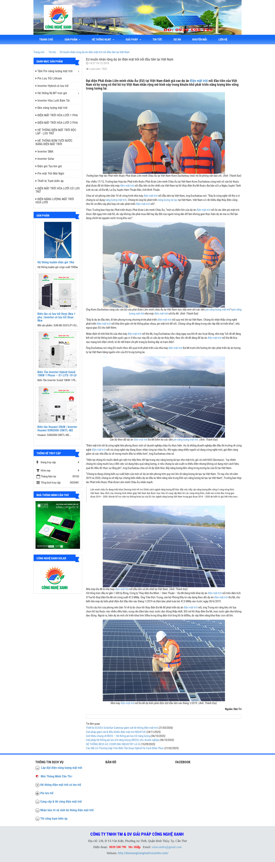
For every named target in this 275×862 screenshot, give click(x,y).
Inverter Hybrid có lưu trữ (52, 86)
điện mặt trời (199, 81)
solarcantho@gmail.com (167, 847)
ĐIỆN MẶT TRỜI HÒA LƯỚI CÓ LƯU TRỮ (58, 190)
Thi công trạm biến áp (53, 818)
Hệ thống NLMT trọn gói (51, 93)
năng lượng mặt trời (116, 200)
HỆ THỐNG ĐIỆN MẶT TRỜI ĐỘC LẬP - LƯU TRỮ (56, 131)
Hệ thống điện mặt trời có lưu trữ (60, 785)
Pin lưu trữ (46, 793)
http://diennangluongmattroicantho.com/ (143, 853)
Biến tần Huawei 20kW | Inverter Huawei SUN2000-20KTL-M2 (57, 428)
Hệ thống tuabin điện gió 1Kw (55, 262)
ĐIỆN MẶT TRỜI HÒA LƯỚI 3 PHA (57, 123)
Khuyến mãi (199, 39)
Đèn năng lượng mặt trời (51, 108)
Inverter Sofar (45, 159)
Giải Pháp (133, 39)
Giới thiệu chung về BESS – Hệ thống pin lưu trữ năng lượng (118, 736)
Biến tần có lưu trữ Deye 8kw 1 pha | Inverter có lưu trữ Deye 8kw (56, 317)
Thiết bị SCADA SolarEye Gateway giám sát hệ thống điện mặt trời (122, 727)
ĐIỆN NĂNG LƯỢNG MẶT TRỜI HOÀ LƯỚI (55, 200)
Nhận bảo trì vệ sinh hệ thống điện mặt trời (67, 810)
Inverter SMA (44, 151)
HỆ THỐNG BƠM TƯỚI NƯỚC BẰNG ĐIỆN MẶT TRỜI (54, 142)
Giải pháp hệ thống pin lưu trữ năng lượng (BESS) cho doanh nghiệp (122, 740)
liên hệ (222, 39)
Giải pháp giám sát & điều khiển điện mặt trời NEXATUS (116, 732)
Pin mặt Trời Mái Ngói (50, 173)
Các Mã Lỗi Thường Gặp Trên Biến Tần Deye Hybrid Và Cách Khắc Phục (125, 748)
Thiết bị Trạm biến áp (50, 181)
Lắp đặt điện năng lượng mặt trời (58, 768)
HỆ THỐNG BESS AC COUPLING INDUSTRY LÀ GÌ (113, 744)
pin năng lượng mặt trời (217, 309)
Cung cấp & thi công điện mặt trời (61, 801)
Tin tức (157, 39)
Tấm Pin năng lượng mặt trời (54, 71)
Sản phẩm (72, 39)
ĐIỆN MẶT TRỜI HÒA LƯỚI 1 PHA (57, 115)
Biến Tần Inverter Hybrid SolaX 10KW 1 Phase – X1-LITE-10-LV (57, 373)
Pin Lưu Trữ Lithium (49, 78)
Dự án (177, 39)
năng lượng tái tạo (168, 200)
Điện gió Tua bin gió (49, 166)
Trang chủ (46, 39)
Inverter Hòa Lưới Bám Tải (53, 100)
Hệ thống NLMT (103, 39)
